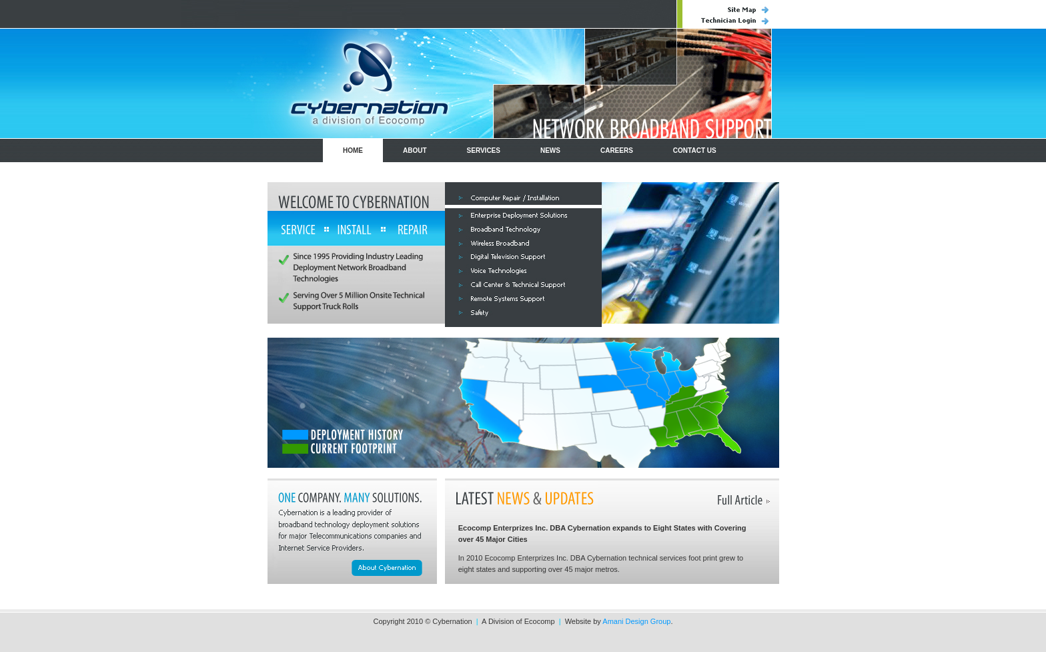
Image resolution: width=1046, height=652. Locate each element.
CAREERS (616, 150)
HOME (353, 150)
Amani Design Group (636, 621)
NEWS (550, 150)
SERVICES (483, 150)
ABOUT (415, 150)
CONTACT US (694, 150)
